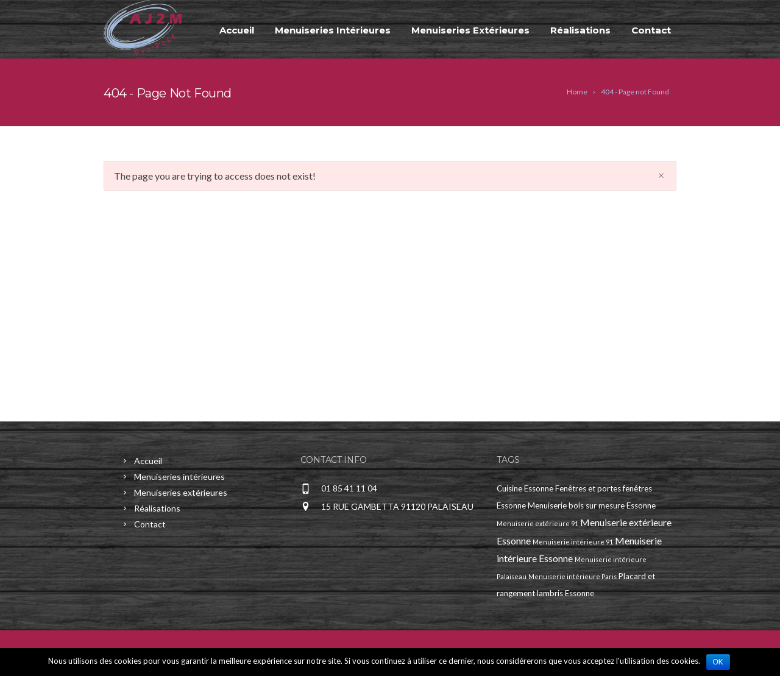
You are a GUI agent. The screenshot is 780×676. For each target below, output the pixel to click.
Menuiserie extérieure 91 (537, 523)
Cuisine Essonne (525, 488)
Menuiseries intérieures (333, 30)
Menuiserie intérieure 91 (573, 542)
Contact (651, 30)
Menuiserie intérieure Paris (572, 576)
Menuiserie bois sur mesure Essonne (592, 505)
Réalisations (580, 30)
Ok (718, 662)
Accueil (236, 30)
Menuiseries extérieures (470, 30)
